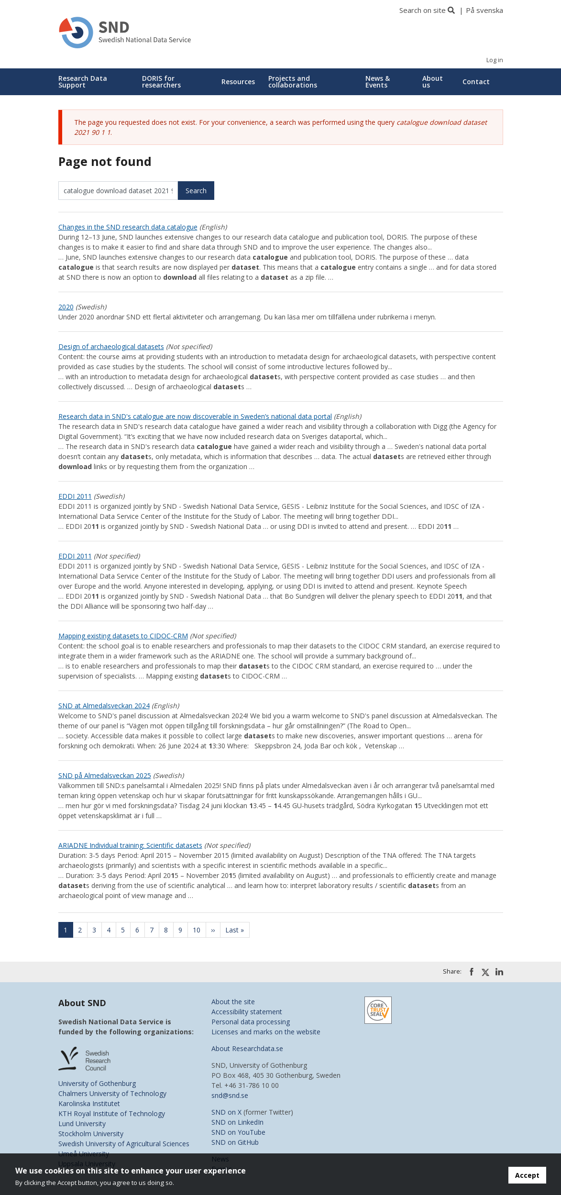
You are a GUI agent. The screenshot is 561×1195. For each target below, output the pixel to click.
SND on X (226, 1112)
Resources (238, 81)
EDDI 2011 (75, 496)
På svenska (484, 10)
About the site (233, 1001)
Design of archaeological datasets (111, 346)
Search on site (422, 10)
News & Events (377, 81)
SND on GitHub (235, 1142)
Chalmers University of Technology (112, 1093)
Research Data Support (82, 81)
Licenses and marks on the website (265, 1031)
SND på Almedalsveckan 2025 (104, 775)
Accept (527, 1175)
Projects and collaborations (292, 81)
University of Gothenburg (97, 1083)
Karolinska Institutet (89, 1103)
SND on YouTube (238, 1132)
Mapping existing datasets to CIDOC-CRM (123, 635)
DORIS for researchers (161, 81)
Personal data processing (250, 1021)
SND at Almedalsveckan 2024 (104, 705)
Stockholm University (90, 1133)
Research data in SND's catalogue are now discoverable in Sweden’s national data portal (195, 416)
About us (432, 81)
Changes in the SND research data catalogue (128, 226)
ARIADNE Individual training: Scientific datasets (130, 845)
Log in (494, 60)
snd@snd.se (229, 1095)
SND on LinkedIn (237, 1122)
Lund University (82, 1123)
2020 (66, 306)
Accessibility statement (246, 1011)
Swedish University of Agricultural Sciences (123, 1143)
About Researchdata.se (247, 1048)
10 (199, 929)
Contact (476, 81)
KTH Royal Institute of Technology (111, 1113)
